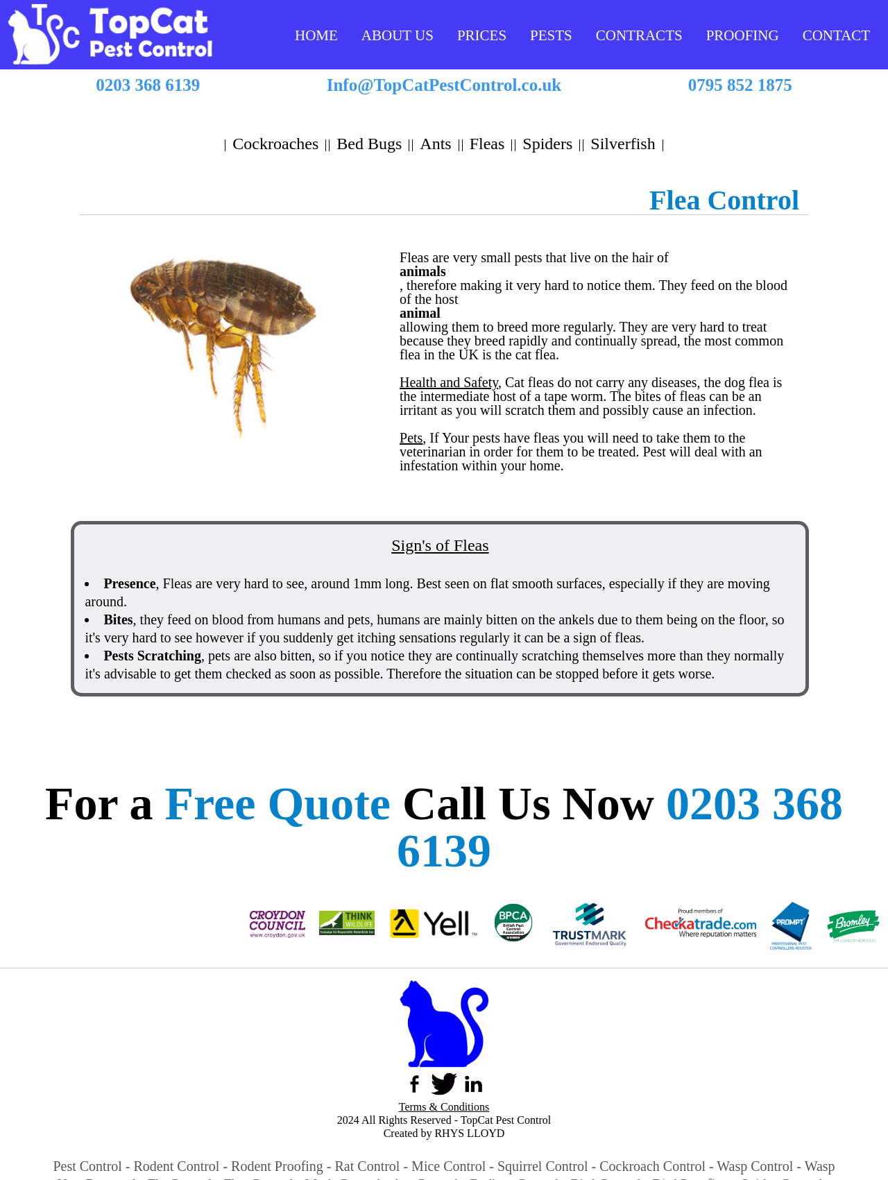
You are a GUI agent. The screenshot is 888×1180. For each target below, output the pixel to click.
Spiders (547, 144)
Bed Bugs (369, 144)
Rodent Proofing (277, 1166)
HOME (316, 35)
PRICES (481, 35)
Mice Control (448, 1166)
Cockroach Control (652, 1166)
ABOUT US (397, 35)
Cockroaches (275, 144)
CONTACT (836, 35)
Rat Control (367, 1166)
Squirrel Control (542, 1166)
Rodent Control (177, 1166)
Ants (435, 144)
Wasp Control (755, 1166)
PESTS (551, 35)
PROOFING (742, 35)
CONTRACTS (639, 35)
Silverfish (622, 144)
